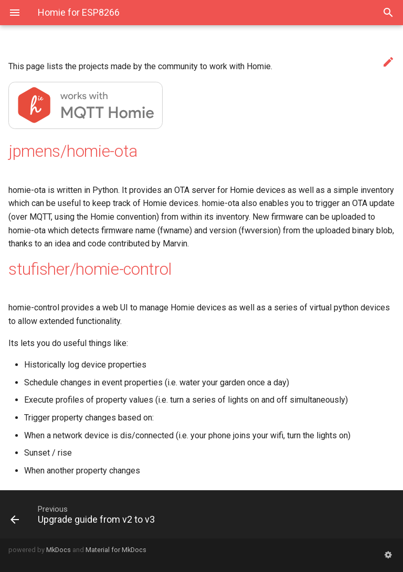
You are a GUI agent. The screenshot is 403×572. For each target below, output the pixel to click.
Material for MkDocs (116, 550)
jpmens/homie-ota (72, 151)
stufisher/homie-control (90, 269)
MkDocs (58, 550)
